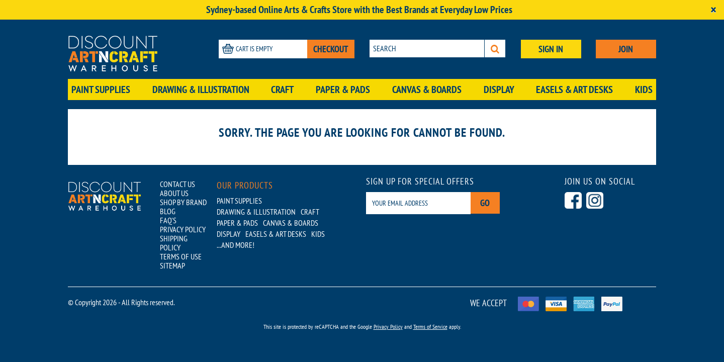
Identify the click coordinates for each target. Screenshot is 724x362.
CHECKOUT (330, 49)
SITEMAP (172, 265)
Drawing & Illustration (200, 89)
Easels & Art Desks (574, 89)
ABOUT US (174, 193)
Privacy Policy (388, 326)
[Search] (495, 48)
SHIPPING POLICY (174, 242)
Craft (282, 89)
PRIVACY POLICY (183, 229)
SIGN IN (550, 49)
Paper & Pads (343, 89)
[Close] (713, 10)
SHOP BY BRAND (183, 202)
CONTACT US (177, 184)
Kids (644, 89)
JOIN (625, 49)
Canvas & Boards (427, 89)
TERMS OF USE (181, 256)
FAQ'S (168, 220)
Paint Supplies (100, 89)
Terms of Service (430, 326)
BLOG (167, 211)
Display (499, 89)
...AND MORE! (235, 245)
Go (485, 203)
